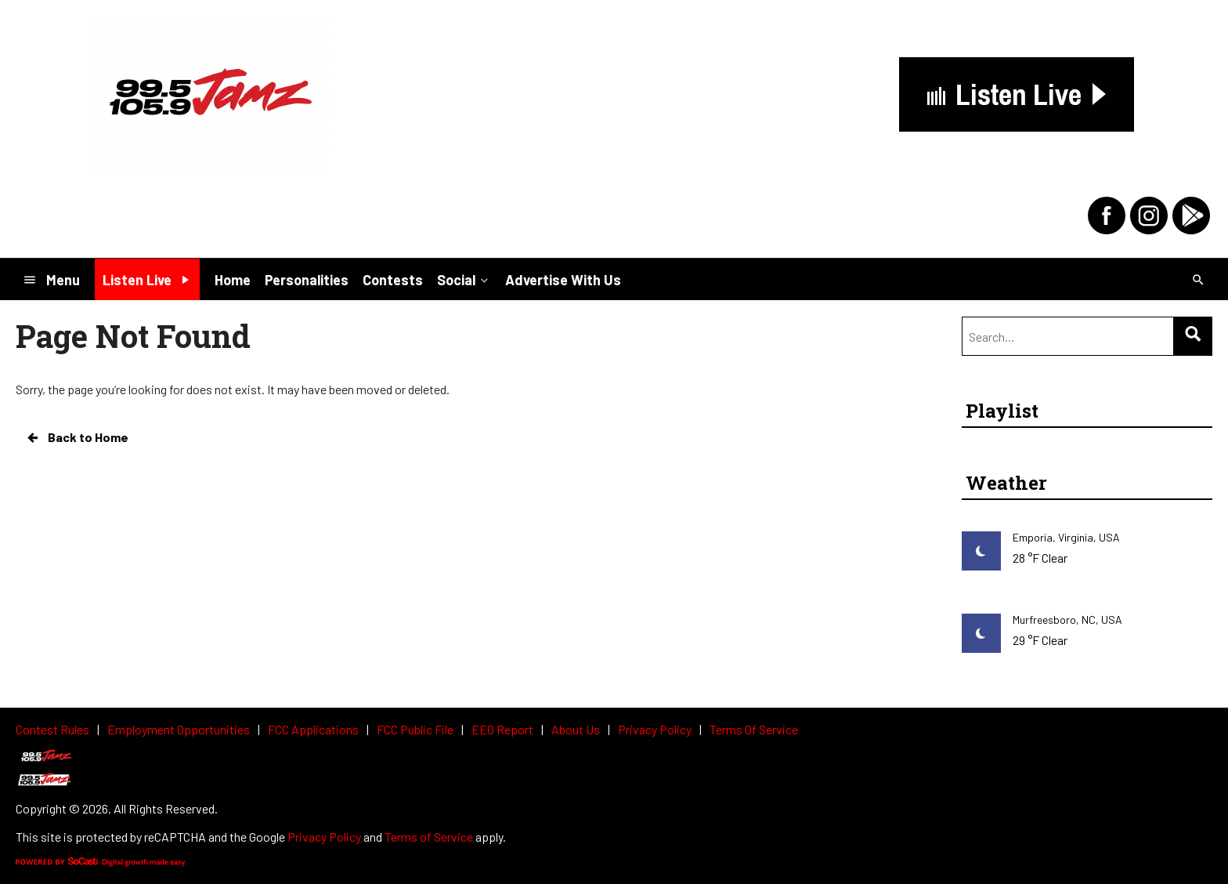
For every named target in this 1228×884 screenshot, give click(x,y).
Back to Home (76, 437)
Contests (393, 279)
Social (464, 279)
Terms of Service (429, 836)
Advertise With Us (563, 279)
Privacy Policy (324, 836)
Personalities (307, 279)
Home (233, 279)
